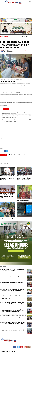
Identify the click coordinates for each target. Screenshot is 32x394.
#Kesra (15, 154)
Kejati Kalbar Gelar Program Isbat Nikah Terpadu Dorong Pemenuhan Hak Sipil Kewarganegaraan (14, 316)
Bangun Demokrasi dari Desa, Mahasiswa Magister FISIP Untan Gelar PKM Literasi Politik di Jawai (14, 329)
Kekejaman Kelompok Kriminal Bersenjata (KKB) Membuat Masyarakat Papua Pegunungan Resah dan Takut (24, 178)
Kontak (13, 351)
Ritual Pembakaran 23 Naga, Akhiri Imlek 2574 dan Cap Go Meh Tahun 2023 (13, 270)
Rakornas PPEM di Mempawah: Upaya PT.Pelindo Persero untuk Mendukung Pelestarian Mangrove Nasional (14, 304)
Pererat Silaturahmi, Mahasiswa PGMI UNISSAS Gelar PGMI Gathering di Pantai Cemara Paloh (13, 323)
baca (23, 50)
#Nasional (20, 154)
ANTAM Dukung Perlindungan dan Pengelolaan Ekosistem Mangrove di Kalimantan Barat (13, 290)
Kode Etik (8, 351)
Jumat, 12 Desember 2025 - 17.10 (8, 51)
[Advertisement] (16, 9)
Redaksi (3, 351)
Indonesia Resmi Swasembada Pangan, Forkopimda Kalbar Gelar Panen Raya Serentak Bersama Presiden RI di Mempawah (13, 310)
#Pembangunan (27, 154)
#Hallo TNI (10, 154)
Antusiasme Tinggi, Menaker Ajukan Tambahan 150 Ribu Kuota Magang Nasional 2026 (7, 195)
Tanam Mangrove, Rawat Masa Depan (11, 276)
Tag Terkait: (3, 154)
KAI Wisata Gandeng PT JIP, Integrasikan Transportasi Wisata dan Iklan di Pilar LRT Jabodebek (7, 177)
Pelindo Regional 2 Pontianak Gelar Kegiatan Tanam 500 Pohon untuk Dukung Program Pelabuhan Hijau (12, 297)
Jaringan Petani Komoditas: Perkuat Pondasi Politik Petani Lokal (12, 283)
